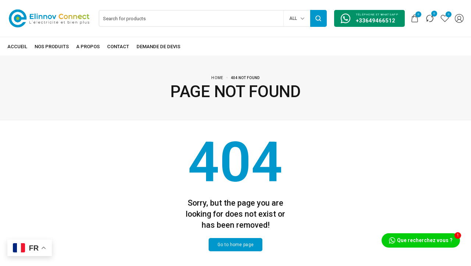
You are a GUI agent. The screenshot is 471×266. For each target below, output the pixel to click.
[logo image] (49, 18)
